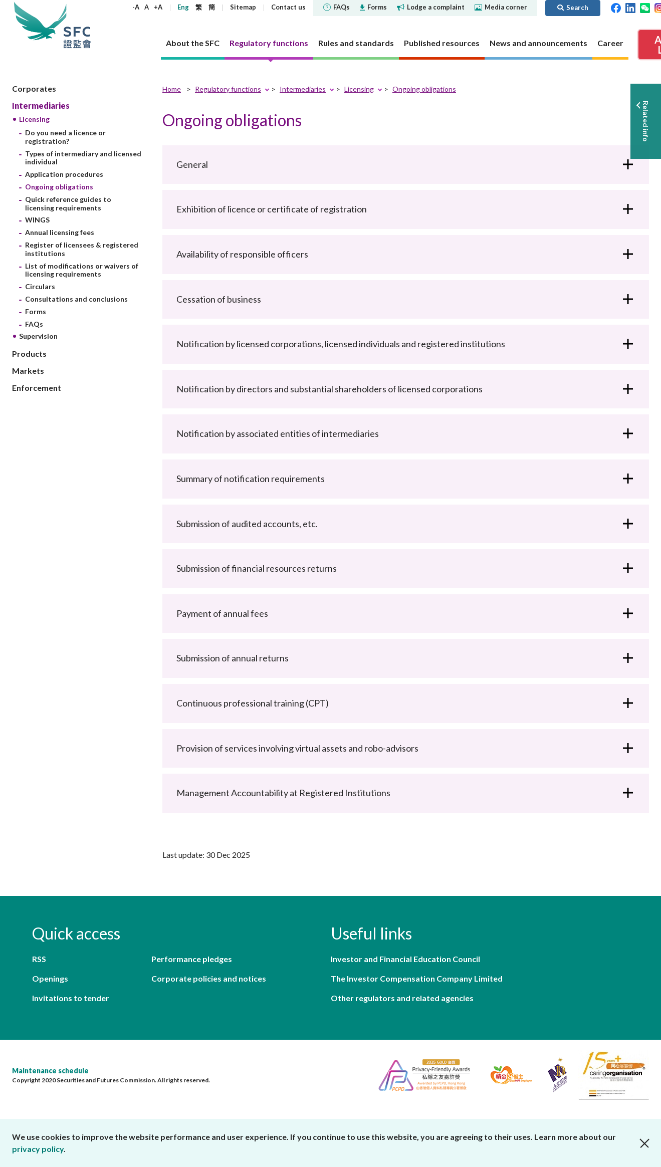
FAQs (336, 7)
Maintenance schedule (50, 1070)
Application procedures (64, 174)
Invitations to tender (70, 998)
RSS (39, 959)
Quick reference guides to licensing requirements (68, 203)
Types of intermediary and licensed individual (83, 157)
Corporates (34, 88)
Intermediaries (41, 105)
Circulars (40, 286)
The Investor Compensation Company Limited (417, 978)
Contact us (288, 7)
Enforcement (36, 387)
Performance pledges (191, 959)
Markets (28, 370)
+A (158, 7)
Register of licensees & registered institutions (81, 249)
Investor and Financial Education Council (405, 959)
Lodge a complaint (431, 7)
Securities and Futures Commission (77, 25)
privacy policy (38, 1148)
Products (29, 353)
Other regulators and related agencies (402, 998)
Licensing (34, 119)
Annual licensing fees (59, 232)
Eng (183, 7)
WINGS (37, 219)
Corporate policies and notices (208, 978)
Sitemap (243, 7)
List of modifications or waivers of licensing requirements (81, 270)
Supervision (38, 336)
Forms (373, 7)
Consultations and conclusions (76, 299)
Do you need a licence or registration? (65, 136)
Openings (50, 978)
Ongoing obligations (59, 186)
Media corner (501, 7)
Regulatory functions (228, 89)
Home (171, 89)
